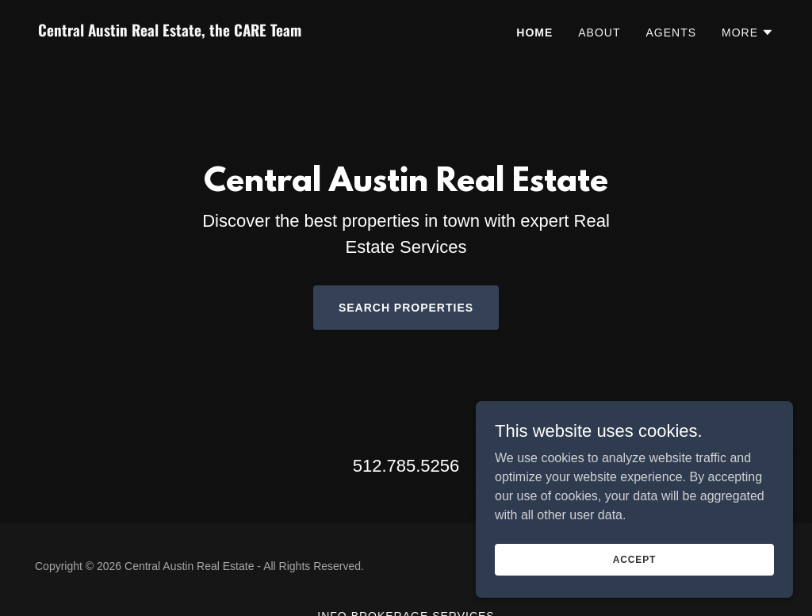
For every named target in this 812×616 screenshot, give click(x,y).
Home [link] (534, 32)
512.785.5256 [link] (406, 466)
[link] (215, 32)
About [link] (599, 32)
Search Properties (406, 307)
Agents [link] (670, 32)
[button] (748, 32)
